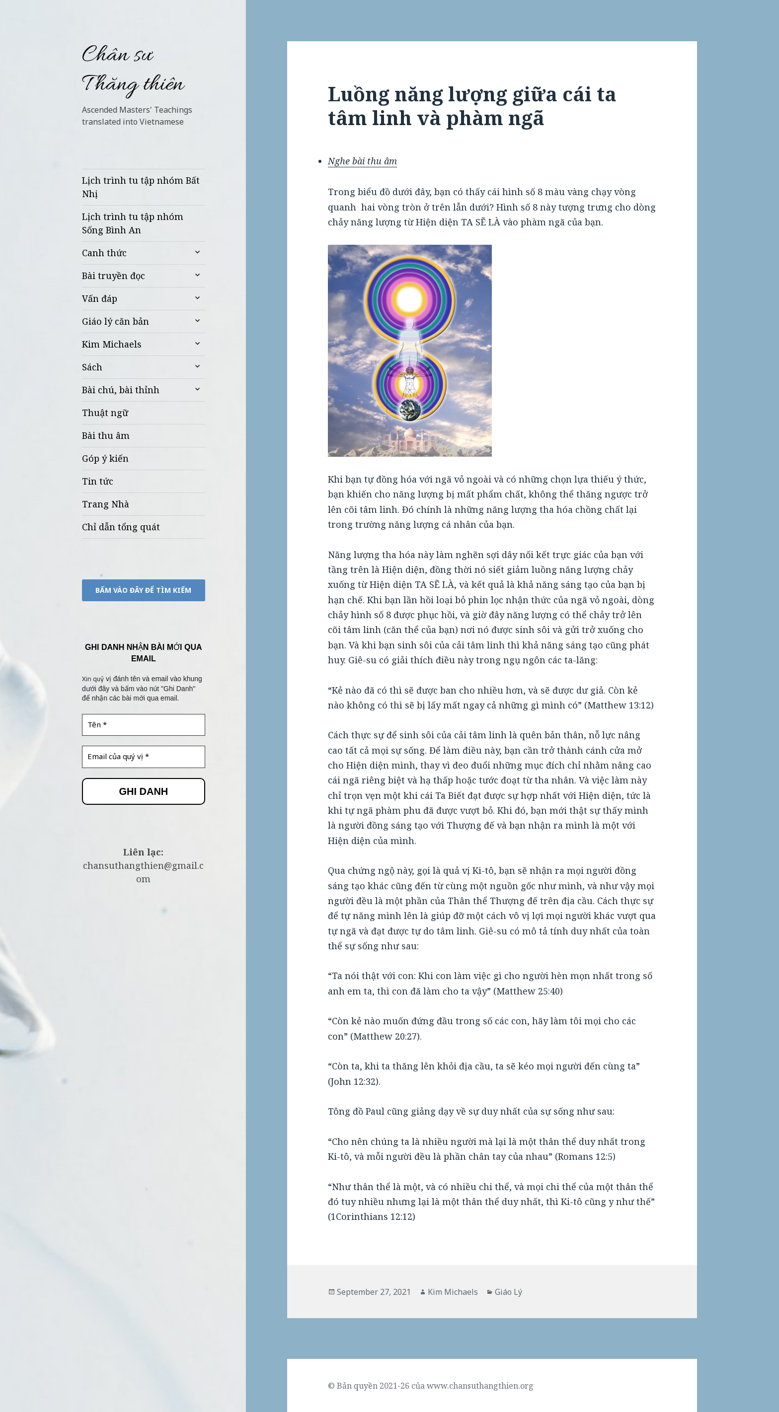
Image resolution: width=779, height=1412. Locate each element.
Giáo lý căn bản (115, 321)
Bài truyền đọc (113, 276)
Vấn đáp (99, 298)
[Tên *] (143, 725)
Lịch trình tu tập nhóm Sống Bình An (132, 223)
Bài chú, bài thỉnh (120, 390)
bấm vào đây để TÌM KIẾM (143, 590)
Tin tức (97, 481)
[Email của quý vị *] (143, 757)
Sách (92, 367)
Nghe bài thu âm (362, 161)
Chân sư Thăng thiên (132, 70)
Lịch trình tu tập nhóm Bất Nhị (141, 187)
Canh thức (104, 253)
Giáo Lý (508, 1291)
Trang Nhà (105, 504)
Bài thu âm (106, 435)
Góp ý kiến (105, 458)
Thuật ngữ (105, 413)
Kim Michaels (112, 344)
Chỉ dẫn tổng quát (121, 527)
